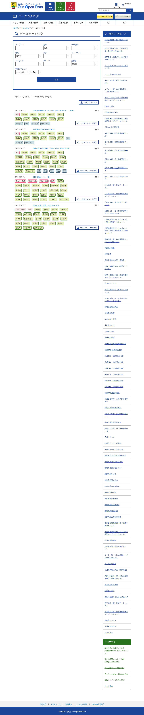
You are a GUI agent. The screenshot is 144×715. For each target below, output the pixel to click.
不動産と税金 (110, 105)
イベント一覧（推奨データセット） (116, 80)
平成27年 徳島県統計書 (114, 373)
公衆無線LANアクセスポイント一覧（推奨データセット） (116, 219)
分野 (45, 44)
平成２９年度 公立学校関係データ (116, 414)
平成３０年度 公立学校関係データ (116, 428)
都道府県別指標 (110, 625)
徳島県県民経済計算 (112, 503)
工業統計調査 (110, 330)
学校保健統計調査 (111, 306)
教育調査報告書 (110, 539)
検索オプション (21, 68)
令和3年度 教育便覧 (112, 126)
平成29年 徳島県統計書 (114, 385)
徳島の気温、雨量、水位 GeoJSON (46, 204)
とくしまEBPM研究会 (113, 73)
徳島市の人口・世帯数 (113, 442)
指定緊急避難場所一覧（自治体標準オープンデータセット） (116, 532)
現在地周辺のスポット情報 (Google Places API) (114, 659)
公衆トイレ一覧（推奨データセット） (116, 202)
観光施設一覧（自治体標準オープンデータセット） (116, 612)
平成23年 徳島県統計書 (113, 349)
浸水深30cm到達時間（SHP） (44, 128)
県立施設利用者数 (111, 583)
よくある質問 (82, 703)
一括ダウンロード (90, 101)
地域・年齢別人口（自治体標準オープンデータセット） (116, 275)
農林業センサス (110, 619)
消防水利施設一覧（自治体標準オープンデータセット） (116, 576)
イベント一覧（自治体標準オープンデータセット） (116, 89)
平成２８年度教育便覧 (113, 406)
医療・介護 (33, 21)
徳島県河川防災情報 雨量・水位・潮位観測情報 (51, 147)
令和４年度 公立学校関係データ (116, 150)
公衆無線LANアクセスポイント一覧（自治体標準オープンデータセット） (116, 229)
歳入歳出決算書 (110, 562)
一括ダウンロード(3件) (88, 226)
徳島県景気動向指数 (112, 485)
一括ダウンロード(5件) (88, 169)
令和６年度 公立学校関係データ (116, 168)
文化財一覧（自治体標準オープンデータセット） (116, 555)
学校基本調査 (110, 312)
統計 (124, 21)
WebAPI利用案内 (98, 703)
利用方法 (127, 3)
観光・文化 (48, 21)
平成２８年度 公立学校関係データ (116, 399)
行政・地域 (93, 21)
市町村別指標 (110, 336)
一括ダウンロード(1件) (88, 122)
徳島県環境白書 (110, 491)
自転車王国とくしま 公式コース (116, 596)
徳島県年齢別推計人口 (113, 467)
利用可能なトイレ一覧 (41, 176)
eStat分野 (75, 44)
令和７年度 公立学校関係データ (116, 176)
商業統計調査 (110, 247)
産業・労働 (63, 21)
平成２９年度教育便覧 (113, 421)
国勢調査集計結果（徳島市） (115, 259)
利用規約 (43, 703)
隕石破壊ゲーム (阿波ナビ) (114, 667)
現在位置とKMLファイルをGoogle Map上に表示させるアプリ (116, 649)
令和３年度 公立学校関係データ (116, 142)
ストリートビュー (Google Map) (116, 673)
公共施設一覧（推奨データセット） (116, 185)
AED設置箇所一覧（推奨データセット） (116, 40)
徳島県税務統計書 (111, 510)
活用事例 (68, 703)
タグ (45, 52)
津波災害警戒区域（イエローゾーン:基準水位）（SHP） (54, 109)
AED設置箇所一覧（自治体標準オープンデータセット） (116, 48)
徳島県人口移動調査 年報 (114, 448)
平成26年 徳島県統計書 (114, 367)
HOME (15, 27)
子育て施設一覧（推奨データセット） (116, 290)
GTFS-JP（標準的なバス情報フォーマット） (116, 57)
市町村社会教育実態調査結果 (115, 343)
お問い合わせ (56, 703)
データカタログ (28, 15)
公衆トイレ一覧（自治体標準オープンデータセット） (116, 211)
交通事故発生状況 (111, 111)
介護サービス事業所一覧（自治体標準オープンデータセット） (116, 118)
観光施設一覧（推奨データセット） (116, 603)
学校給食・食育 (110, 318)
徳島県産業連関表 (111, 497)
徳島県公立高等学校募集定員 (115, 454)
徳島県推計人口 (110, 473)
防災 (108, 21)
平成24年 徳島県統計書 (114, 355)
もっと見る (109, 631)
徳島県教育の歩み (111, 479)
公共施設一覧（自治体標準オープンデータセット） (116, 194)
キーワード (19, 44)
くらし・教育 (18, 21)
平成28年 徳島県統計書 (114, 379)
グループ (46, 60)
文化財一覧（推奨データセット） (115, 546)
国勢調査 (108, 253)
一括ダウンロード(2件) (88, 198)
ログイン (117, 3)
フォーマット (76, 52)
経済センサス (110, 590)
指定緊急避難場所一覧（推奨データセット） (116, 523)
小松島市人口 (110, 324)
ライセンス (19, 60)
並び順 (73, 60)
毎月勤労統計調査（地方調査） (116, 569)
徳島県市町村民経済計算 (114, 460)
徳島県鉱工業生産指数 (113, 516)
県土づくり (78, 21)
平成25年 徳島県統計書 (114, 361)
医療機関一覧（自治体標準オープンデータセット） (116, 239)
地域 (17, 52)
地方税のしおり (110, 282)
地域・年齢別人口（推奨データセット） (116, 266)
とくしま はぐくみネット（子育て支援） (116, 66)
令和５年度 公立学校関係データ (116, 159)
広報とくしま (110, 436)
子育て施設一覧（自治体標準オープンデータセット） (116, 298)
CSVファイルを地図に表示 (115, 679)
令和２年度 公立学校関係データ (116, 133)
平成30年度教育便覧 (112, 392)
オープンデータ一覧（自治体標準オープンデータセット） (116, 98)
